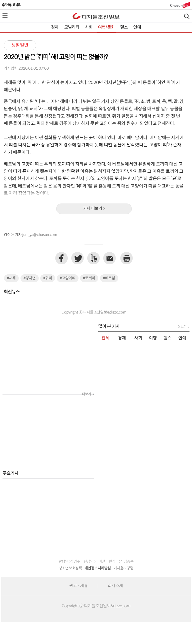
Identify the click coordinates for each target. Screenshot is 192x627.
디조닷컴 (96, 16)
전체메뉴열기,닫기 (5, 15)
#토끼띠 (89, 278)
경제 (54, 27)
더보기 (86, 394)
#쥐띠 (47, 278)
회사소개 (115, 585)
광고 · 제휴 (78, 585)
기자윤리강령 (124, 568)
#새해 (11, 278)
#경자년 (30, 278)
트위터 (77, 258)
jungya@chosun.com (39, 234)
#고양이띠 (68, 278)
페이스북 (61, 258)
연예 (137, 27)
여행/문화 (106, 27)
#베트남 (109, 278)
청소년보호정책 (70, 568)
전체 (106, 338)
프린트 (126, 258)
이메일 (109, 258)
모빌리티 (72, 27)
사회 (88, 27)
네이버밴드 (93, 258)
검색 (187, 16)
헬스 (124, 27)
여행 (153, 338)
